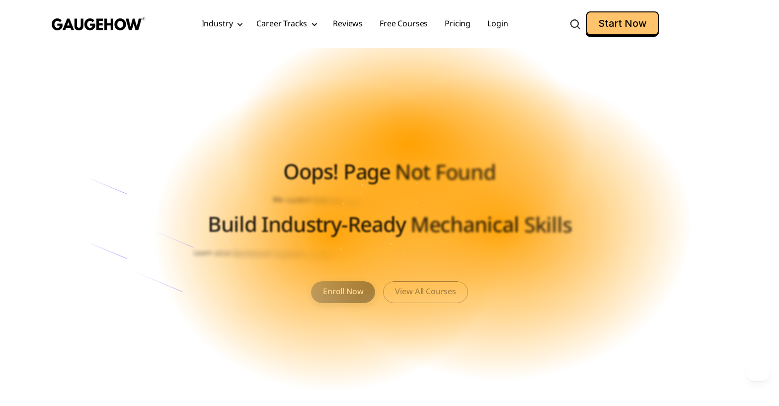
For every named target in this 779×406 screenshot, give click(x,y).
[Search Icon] (575, 24)
